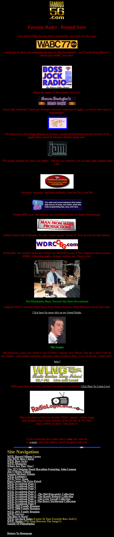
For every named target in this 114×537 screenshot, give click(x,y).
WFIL (10, 508)
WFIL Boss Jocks (17, 461)
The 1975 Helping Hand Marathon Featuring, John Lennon (41, 469)
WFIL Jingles (15, 521)
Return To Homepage (19, 533)
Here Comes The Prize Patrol (24, 481)
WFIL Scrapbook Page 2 (21, 486)
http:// (57, 361)
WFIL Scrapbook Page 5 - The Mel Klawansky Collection (40, 494)
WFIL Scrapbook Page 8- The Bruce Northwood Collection (41, 501)
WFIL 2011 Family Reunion (23, 511)
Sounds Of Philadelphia (21, 523)
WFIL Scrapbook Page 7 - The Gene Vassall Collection (38, 498)
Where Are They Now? (20, 466)
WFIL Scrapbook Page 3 (21, 488)
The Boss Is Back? (17, 516)
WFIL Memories (17, 463)
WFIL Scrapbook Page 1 (21, 483)
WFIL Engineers (17, 476)
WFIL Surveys (15, 514)
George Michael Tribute (21, 474)
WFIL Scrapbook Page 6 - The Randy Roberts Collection (40, 496)
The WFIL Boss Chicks (20, 458)
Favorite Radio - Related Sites (57, 27)
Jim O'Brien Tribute (19, 471)
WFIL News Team (17, 478)
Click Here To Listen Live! (95, 386)
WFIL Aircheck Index (20, 518)
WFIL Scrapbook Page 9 (21, 503)
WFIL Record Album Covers (24, 456)
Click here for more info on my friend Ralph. (57, 312)
